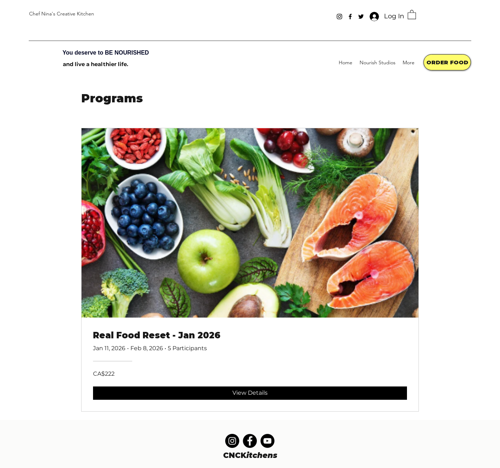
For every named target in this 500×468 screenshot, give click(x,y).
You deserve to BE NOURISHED (105, 53)
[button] (412, 14)
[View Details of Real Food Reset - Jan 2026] (250, 392)
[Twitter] (361, 16)
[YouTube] (267, 441)
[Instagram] (339, 16)
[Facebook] (350, 16)
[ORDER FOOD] (447, 62)
